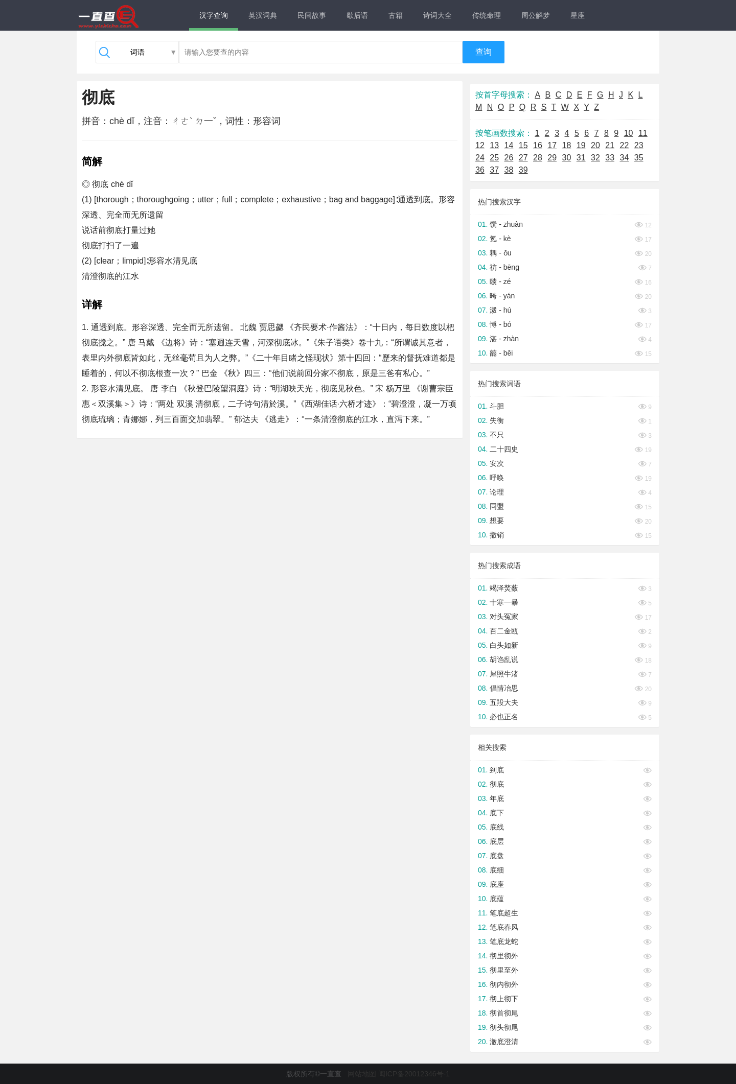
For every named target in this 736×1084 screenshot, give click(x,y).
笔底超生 (504, 913)
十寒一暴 (504, 602)
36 (480, 170)
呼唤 (497, 478)
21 (609, 145)
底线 (497, 827)
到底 (497, 770)
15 (523, 145)
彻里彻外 (504, 956)
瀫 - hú (500, 310)
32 (595, 157)
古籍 (395, 15)
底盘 (497, 856)
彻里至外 (504, 970)
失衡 (497, 420)
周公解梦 (535, 15)
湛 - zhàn (504, 339)
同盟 (497, 506)
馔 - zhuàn (506, 224)
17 (552, 145)
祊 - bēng (504, 267)
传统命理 (486, 15)
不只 (497, 435)
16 (537, 145)
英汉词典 (262, 15)
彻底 (497, 784)
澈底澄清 (504, 1042)
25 (494, 157)
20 (595, 145)
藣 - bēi (501, 353)
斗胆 (497, 406)
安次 (497, 463)
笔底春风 (504, 927)
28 (537, 157)
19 (581, 145)
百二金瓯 (504, 631)
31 (581, 157)
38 (509, 170)
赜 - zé (500, 281)
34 (624, 157)
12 (480, 145)
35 (638, 157)
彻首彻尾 (504, 1013)
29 (552, 157)
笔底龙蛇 (504, 941)
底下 (497, 813)
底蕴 (497, 898)
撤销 (497, 535)
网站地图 (362, 1074)
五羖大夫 (504, 702)
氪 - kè (500, 238)
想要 (497, 520)
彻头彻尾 (504, 1027)
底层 (497, 841)
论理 (497, 492)
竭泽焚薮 (504, 588)
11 (643, 133)
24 (480, 157)
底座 (497, 884)
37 (494, 170)
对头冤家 (504, 616)
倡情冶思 (504, 688)
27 (523, 157)
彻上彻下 (504, 999)
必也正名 (504, 717)
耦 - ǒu (500, 253)
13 (494, 145)
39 (523, 170)
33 (609, 157)
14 (509, 145)
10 (628, 133)
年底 (497, 798)
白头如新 (504, 645)
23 (638, 145)
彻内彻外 (504, 984)
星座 (577, 15)
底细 (497, 870)
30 (566, 157)
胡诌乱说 (504, 659)
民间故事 (311, 15)
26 (509, 157)
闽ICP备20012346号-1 (414, 1074)
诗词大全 (437, 15)
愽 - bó (500, 324)
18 (566, 145)
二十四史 (504, 449)
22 (624, 145)
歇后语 (357, 15)
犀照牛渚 (504, 674)
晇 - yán (502, 296)
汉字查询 (213, 15)
